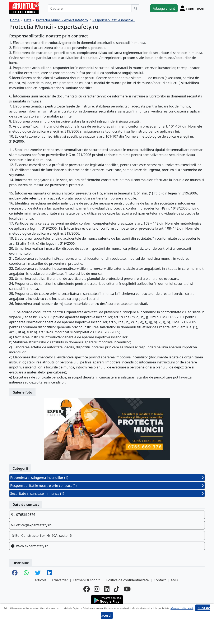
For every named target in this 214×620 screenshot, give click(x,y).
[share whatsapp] (26, 573)
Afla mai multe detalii (182, 608)
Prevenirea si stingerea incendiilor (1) (107, 477)
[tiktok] (116, 589)
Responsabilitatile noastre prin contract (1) (107, 485)
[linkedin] (107, 589)
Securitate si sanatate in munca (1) (107, 493)
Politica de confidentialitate (127, 580)
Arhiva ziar (59, 580)
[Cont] (192, 8)
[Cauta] (135, 8)
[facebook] (86, 589)
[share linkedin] (50, 573)
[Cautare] (89, 8)
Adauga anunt (164, 8)
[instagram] (96, 589)
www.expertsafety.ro (32, 546)
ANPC (175, 580)
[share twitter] (37, 573)
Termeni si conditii (87, 580)
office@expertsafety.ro (33, 525)
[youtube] (127, 589)
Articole (41, 580)
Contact (160, 580)
